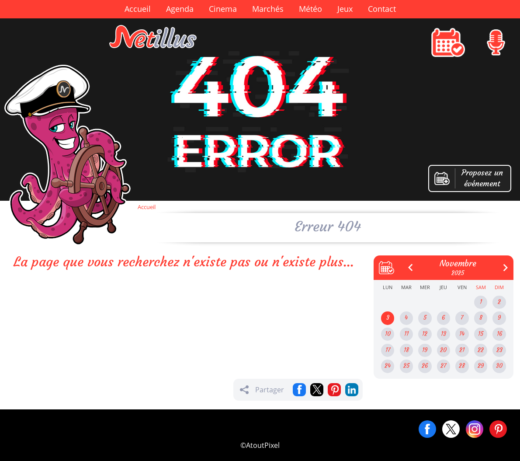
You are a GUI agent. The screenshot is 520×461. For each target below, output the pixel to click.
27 (443, 366)
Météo (310, 8)
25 (406, 366)
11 (406, 334)
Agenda (180, 8)
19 (424, 350)
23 (499, 350)
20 (443, 350)
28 (462, 366)
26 (425, 366)
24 (388, 366)
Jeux (345, 8)
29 (481, 366)
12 (424, 334)
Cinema (223, 8)
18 (406, 350)
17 (387, 350)
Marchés (268, 8)
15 (480, 334)
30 (499, 366)
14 (462, 334)
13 (443, 334)
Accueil (138, 8)
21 (462, 350)
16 (499, 334)
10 (388, 334)
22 (481, 350)
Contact (382, 8)
